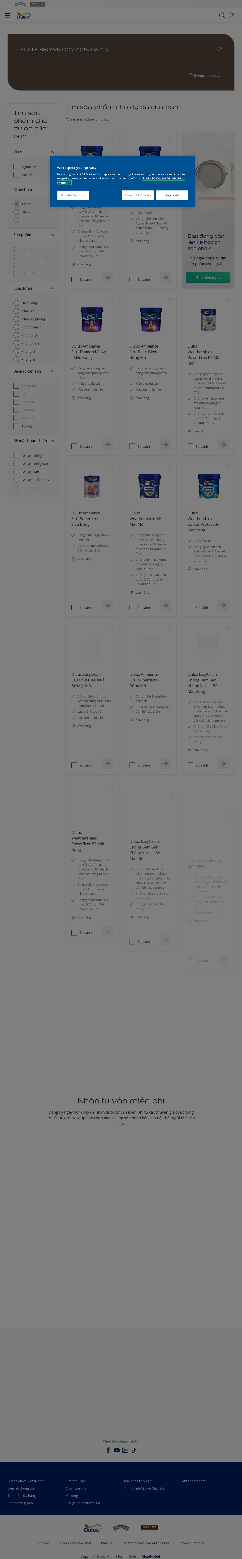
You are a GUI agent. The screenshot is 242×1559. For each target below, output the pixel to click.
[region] (122, 181)
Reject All (172, 195)
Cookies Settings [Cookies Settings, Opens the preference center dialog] (73, 195)
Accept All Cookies (138, 195)
